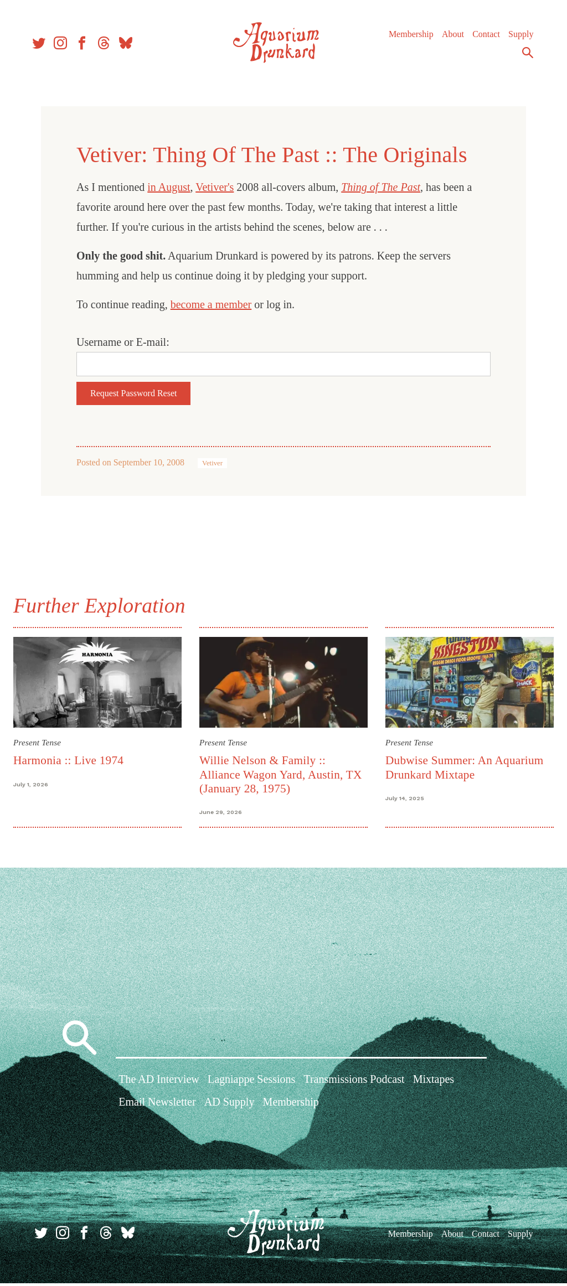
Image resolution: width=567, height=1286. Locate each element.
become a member (211, 304)
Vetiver (212, 463)
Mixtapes (433, 1084)
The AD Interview (158, 1084)
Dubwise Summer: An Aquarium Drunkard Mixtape (463, 765)
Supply (515, 38)
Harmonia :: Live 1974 (73, 758)
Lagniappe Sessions (251, 1084)
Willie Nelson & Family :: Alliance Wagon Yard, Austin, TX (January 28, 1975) (282, 773)
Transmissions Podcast (353, 1084)
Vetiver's (214, 187)
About (448, 38)
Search (522, 57)
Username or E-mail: (122, 342)
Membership (406, 38)
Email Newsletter (156, 1107)
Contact (481, 38)
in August (168, 187)
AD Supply (229, 1107)
